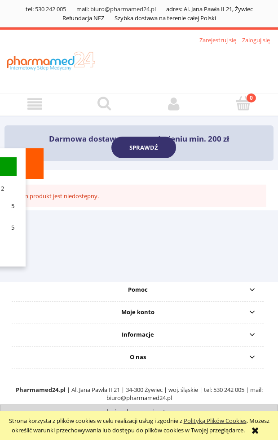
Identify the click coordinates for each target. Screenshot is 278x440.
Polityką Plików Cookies (215, 421)
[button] (34, 104)
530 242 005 (50, 9)
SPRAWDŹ (143, 147)
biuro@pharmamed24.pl (123, 9)
